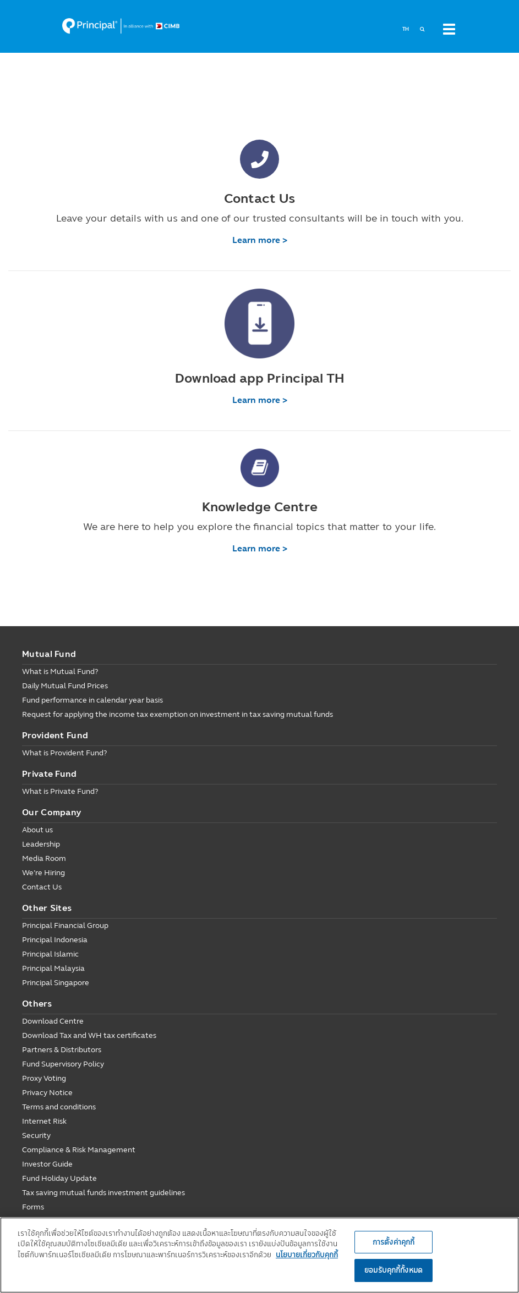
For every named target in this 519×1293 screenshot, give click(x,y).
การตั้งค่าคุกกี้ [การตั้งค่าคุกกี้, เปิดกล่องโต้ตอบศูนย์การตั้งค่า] (393, 1242)
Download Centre (53, 1021)
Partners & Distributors (61, 1049)
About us (37, 830)
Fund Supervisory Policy (63, 1064)
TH (405, 29)
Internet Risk (44, 1121)
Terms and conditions (59, 1107)
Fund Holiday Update (59, 1178)
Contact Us (42, 887)
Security (36, 1135)
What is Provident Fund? (64, 753)
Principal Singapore (55, 982)
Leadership (41, 844)
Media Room (44, 858)
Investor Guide (47, 1164)
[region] (259, 1255)
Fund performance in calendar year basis (92, 700)
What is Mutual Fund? (60, 671)
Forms (33, 1207)
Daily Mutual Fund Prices (65, 685)
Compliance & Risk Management (78, 1149)
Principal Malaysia (53, 968)
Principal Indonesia (55, 939)
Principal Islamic (50, 954)
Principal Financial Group (65, 925)
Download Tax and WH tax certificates (89, 1035)
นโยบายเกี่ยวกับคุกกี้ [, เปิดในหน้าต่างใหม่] (307, 1254)
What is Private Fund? (60, 791)
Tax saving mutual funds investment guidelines (103, 1192)
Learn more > (259, 240)
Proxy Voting (44, 1078)
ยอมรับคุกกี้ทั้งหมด (393, 1270)
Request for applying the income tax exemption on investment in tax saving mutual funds (177, 714)
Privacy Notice (47, 1092)
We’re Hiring (43, 872)
